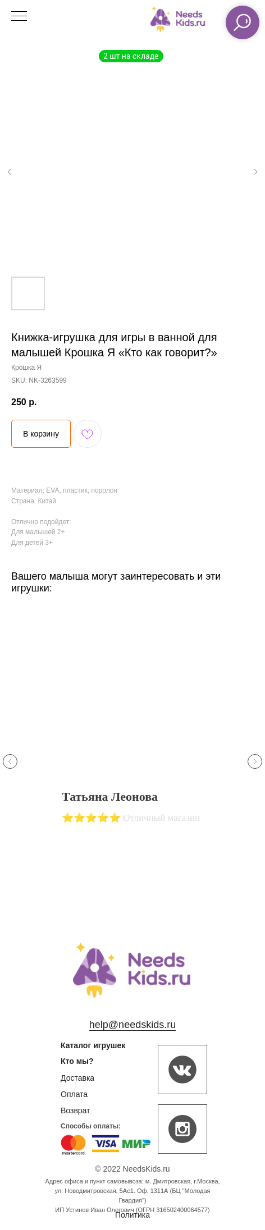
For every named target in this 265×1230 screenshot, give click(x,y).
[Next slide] (255, 761)
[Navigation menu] (19, 16)
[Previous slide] (10, 761)
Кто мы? (77, 1061)
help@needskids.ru (132, 1024)
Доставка (77, 1077)
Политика (132, 1214)
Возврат (75, 1110)
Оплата (74, 1094)
